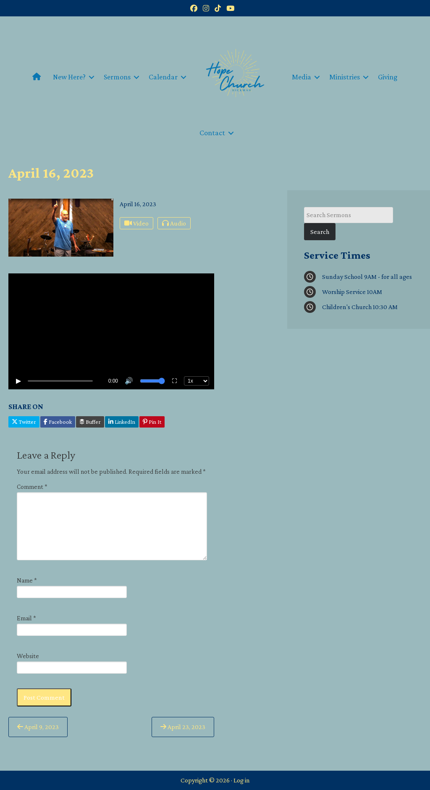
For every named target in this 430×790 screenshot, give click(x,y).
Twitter (24, 421)
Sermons (117, 77)
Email (26, 618)
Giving (388, 77)
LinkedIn (121, 421)
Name (27, 580)
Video (136, 223)
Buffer (90, 421)
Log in (241, 780)
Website (28, 655)
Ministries (344, 77)
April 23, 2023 (182, 726)
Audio (174, 223)
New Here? (69, 77)
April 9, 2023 (38, 726)
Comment (32, 486)
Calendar (163, 77)
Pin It (152, 421)
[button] (91, 77)
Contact (212, 133)
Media (301, 77)
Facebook (58, 421)
